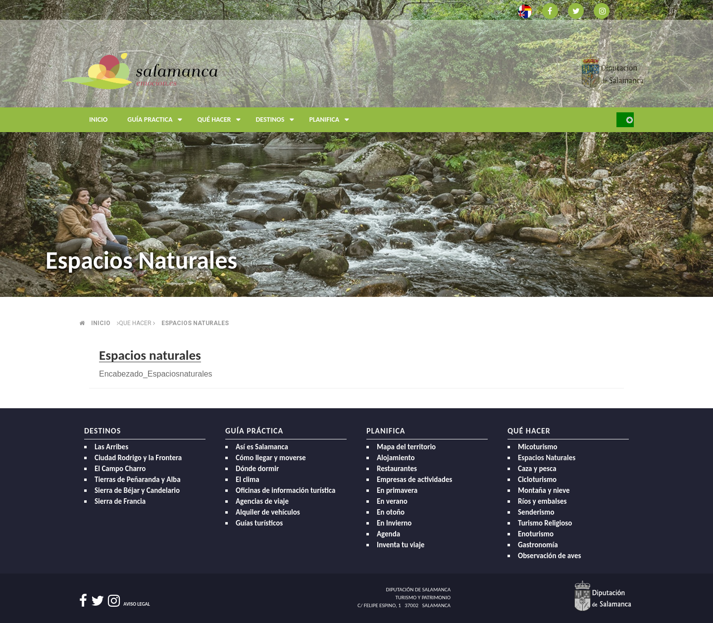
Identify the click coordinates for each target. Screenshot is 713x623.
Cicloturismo (537, 479)
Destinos (277, 119)
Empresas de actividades (414, 479)
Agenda (388, 533)
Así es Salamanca (262, 446)
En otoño (391, 512)
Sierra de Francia (120, 501)
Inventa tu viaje (400, 544)
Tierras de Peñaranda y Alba (138, 479)
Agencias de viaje (262, 501)
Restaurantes (397, 468)
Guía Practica (157, 119)
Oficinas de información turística (285, 490)
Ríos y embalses (542, 501)
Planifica (331, 119)
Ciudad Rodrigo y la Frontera (138, 457)
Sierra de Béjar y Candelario (137, 490)
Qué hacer (221, 119)
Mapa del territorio (406, 446)
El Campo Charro (120, 468)
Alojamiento (396, 457)
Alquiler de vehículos (268, 512)
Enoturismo (536, 533)
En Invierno (394, 523)
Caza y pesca (537, 468)
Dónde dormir (257, 468)
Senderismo (536, 512)
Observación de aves (549, 555)
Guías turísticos (259, 523)
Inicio (98, 119)
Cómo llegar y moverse (271, 457)
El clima (247, 479)
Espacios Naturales (546, 457)
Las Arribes (111, 446)
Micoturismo (538, 446)
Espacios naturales (195, 323)
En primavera (397, 490)
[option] (356, 148)
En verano (392, 501)
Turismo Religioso (545, 523)
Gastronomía (538, 544)
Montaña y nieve (544, 490)
